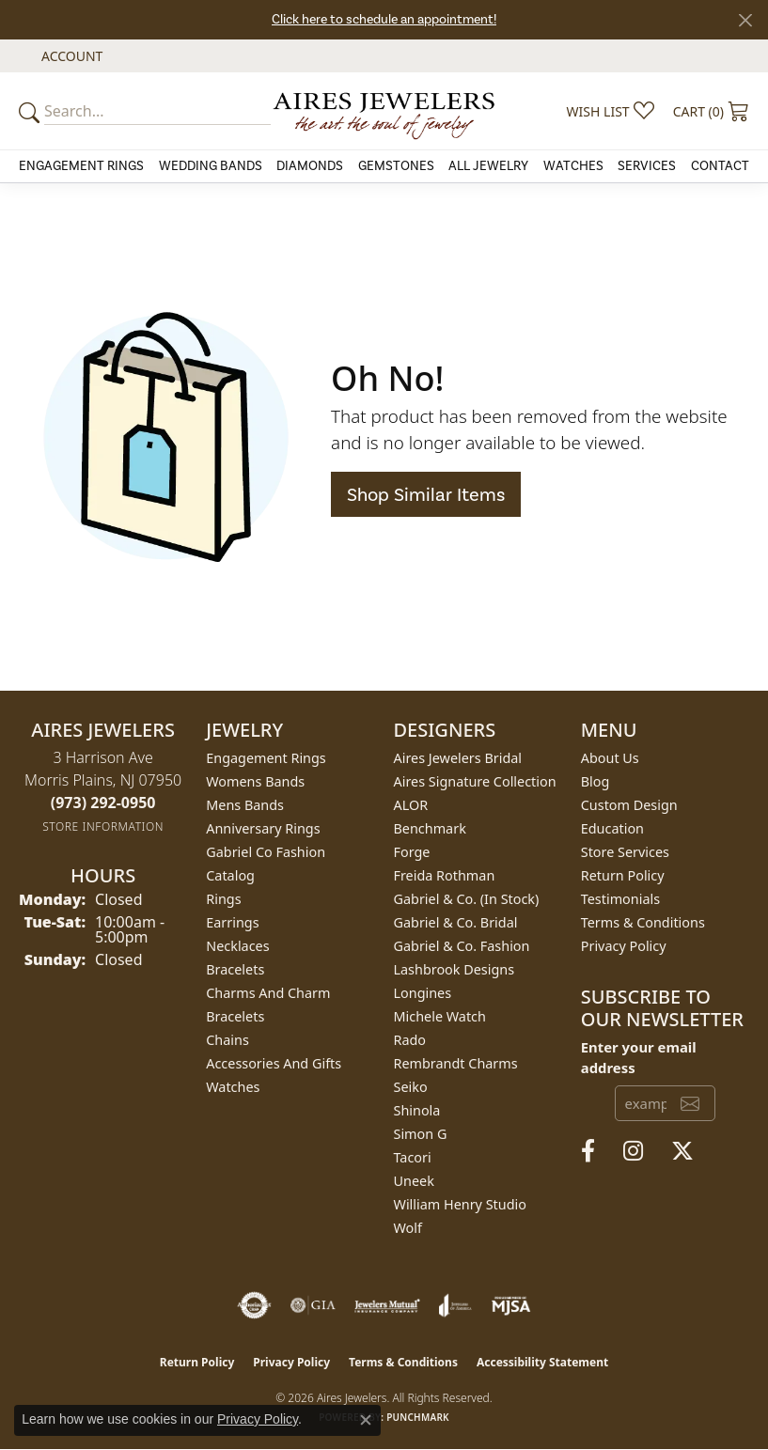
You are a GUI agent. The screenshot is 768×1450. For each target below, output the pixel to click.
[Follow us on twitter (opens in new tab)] (682, 1151)
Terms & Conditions (643, 922)
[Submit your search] (32, 111)
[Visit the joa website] (455, 1305)
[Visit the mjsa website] (511, 1305)
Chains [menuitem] (227, 1040)
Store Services (625, 852)
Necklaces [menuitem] (237, 946)
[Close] (745, 20)
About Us (610, 758)
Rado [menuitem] (410, 1040)
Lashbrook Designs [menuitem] (454, 969)
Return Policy (623, 875)
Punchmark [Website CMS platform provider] (417, 1417)
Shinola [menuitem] (417, 1110)
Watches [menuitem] (232, 1087)
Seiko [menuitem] (411, 1087)
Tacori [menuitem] (412, 1157)
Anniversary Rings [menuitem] (263, 828)
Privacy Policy (623, 946)
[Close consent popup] (365, 1420)
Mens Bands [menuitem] (245, 805)
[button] (70, 55)
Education (612, 828)
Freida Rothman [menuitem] (444, 875)
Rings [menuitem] (223, 899)
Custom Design (629, 805)
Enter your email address (639, 1057)
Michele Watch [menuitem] (440, 1016)
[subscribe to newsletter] (690, 1103)
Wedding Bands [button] (210, 166)
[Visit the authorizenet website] (254, 1305)
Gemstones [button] (396, 166)
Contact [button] (720, 166)
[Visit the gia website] (313, 1305)
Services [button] (647, 166)
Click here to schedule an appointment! (384, 19)
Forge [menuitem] (412, 852)
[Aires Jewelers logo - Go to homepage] (384, 110)
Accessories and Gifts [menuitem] (273, 1063)
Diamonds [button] (309, 166)
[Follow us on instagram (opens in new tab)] (633, 1151)
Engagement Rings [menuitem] (266, 758)
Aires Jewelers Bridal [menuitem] (458, 758)
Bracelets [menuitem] (235, 969)
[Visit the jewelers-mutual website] (386, 1305)
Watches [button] (573, 166)
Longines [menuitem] (423, 993)
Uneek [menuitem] (414, 1181)
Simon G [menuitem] (420, 1134)
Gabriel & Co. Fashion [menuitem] (462, 946)
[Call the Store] (103, 802)
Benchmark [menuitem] (430, 828)
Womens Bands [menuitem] (255, 781)
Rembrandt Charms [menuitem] (456, 1063)
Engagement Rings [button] (81, 166)
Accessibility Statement (542, 1362)
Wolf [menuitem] (408, 1228)
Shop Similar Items (426, 494)
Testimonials (620, 899)
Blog (595, 781)
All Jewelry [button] (488, 166)
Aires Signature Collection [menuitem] (475, 781)
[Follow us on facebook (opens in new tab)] (588, 1151)
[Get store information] (103, 826)
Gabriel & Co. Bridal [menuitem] (456, 922)
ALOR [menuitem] (411, 805)
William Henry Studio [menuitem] (460, 1204)
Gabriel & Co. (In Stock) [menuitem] (467, 899)
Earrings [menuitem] (232, 922)
